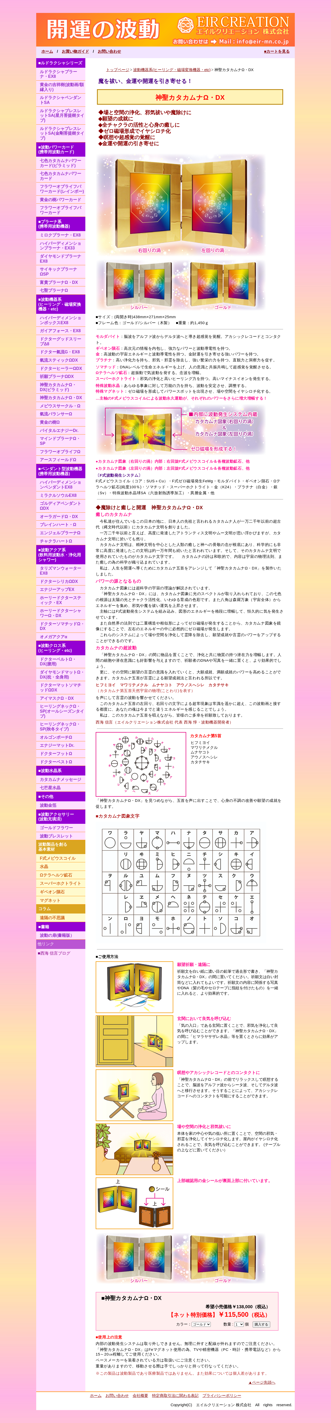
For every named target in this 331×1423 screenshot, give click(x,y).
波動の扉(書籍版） (57, 935)
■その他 (45, 796)
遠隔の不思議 (52, 918)
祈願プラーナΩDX (57, 376)
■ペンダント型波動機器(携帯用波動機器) (60, 471)
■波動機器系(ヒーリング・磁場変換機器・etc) (59, 304)
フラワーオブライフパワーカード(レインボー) (62, 189)
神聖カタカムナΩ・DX (61, 397)
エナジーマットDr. (57, 745)
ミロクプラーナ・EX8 (60, 235)
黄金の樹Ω (50, 422)
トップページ (117, 70)
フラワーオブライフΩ (60, 452)
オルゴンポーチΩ (56, 737)
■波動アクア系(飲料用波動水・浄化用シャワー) (59, 555)
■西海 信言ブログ (54, 953)
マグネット (50, 900)
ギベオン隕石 (52, 892)
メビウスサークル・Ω (60, 406)
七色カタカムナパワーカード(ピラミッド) (60, 163)
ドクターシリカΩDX (59, 581)
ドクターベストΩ (56, 762)
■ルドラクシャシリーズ (60, 63)
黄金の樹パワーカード (60, 199)
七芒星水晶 (50, 788)
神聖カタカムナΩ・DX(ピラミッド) (58, 387)
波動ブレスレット (56, 836)
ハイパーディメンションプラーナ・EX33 (60, 245)
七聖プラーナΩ (54, 290)
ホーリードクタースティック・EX (60, 600)
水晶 (44, 866)
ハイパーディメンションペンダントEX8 (60, 484)
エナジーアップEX (57, 589)
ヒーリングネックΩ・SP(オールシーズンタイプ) (62, 711)
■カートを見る (277, 51)
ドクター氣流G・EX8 (60, 352)
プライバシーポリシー (221, 1396)
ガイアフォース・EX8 (60, 331)
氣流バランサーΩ (56, 414)
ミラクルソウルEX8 (58, 495)
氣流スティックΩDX (59, 360)
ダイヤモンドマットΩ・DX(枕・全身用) (62, 674)
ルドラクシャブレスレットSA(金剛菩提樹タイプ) (62, 133)
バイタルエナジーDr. (59, 430)
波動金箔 (48, 805)
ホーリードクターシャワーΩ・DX (60, 613)
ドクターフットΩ (56, 753)
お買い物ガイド (75, 51)
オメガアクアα (53, 637)
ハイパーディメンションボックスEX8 (60, 320)
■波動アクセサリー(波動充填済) (56, 816)
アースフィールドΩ (58, 460)
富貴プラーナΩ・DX (59, 282)
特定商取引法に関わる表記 (175, 1396)
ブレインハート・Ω (58, 524)
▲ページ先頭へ (261, 1382)
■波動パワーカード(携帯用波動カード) (56, 149)
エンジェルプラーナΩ (60, 533)
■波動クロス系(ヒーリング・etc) (55, 648)
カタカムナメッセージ (60, 779)
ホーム (47, 51)
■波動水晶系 (50, 770)
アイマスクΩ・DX (57, 698)
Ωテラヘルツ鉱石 (56, 875)
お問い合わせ (109, 51)
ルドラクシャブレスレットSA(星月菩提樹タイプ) (62, 116)
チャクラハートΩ (56, 541)
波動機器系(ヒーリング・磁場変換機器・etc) (171, 70)
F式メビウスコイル (58, 858)
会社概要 (140, 1396)
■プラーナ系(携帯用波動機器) (54, 224)
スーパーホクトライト (60, 883)
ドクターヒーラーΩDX (61, 368)
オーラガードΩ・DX (59, 516)
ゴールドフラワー (56, 828)
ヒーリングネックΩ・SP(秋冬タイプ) (60, 726)
